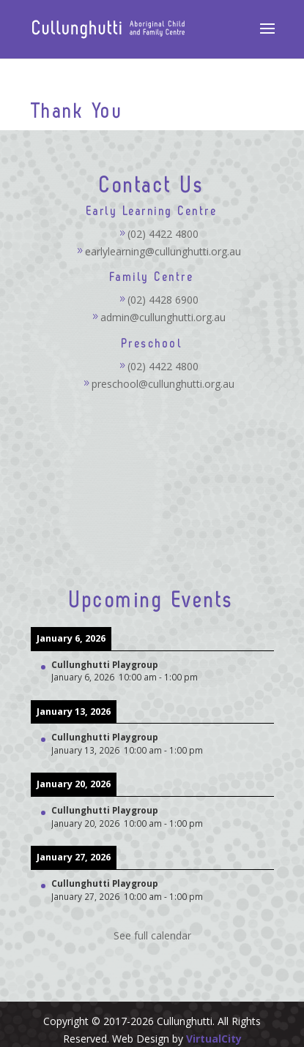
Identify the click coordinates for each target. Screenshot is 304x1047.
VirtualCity (214, 1039)
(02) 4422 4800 (163, 234)
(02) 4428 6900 (163, 300)
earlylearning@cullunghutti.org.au (163, 251)
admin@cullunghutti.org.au (163, 317)
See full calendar (152, 935)
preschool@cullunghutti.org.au (163, 384)
